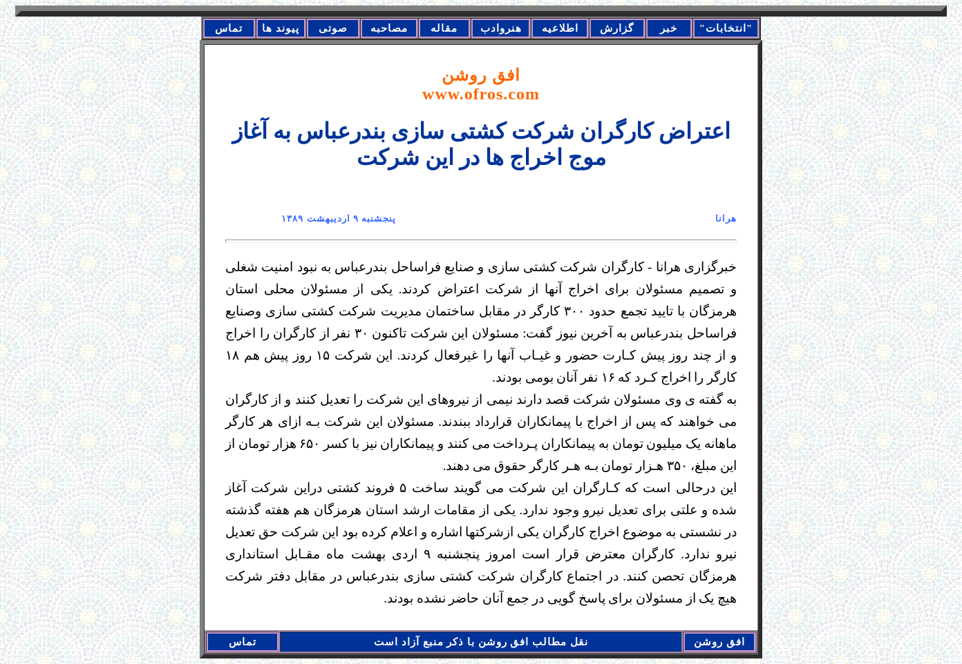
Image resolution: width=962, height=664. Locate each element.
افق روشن (481, 84)
